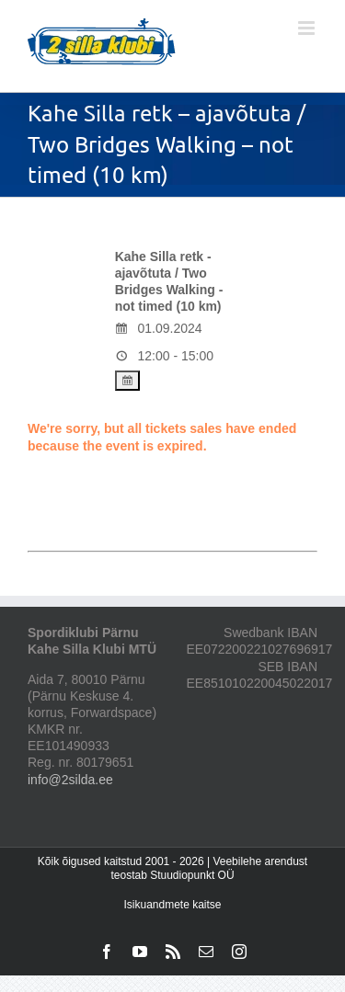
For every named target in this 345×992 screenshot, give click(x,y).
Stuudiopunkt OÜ (192, 875)
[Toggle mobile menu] (307, 28)
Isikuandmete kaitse (172, 904)
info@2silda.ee (70, 779)
